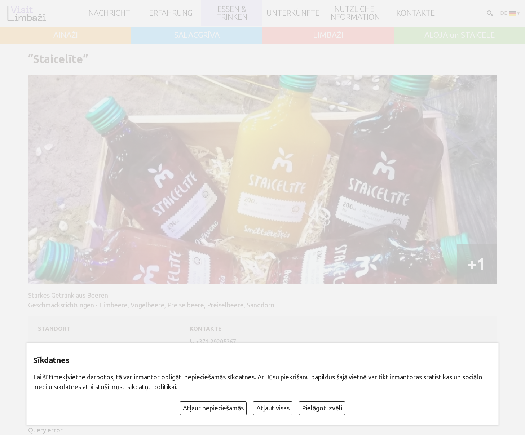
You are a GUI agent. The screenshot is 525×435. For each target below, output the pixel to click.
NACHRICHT (109, 13)
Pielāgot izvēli (322, 408)
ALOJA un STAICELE (459, 35)
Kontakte (415, 13)
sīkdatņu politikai (151, 386)
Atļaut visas (273, 408)
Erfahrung (171, 13)
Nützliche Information (354, 13)
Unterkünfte (292, 13)
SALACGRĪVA (197, 35)
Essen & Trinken (231, 13)
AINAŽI (65, 35)
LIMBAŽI (328, 35)
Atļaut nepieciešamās (213, 408)
